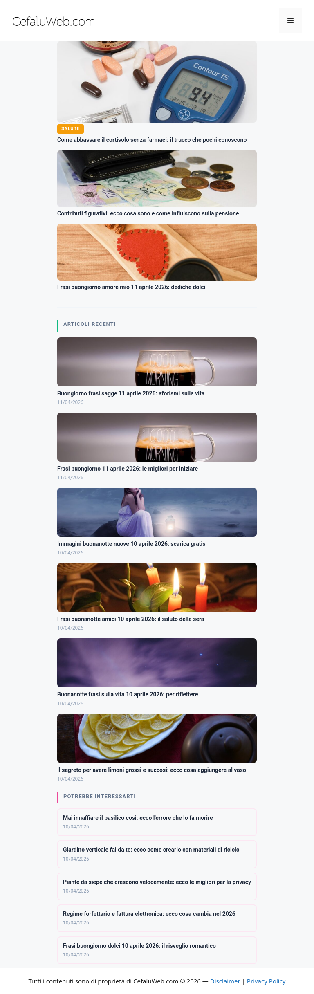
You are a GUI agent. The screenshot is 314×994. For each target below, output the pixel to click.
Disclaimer (225, 981)
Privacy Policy (266, 981)
